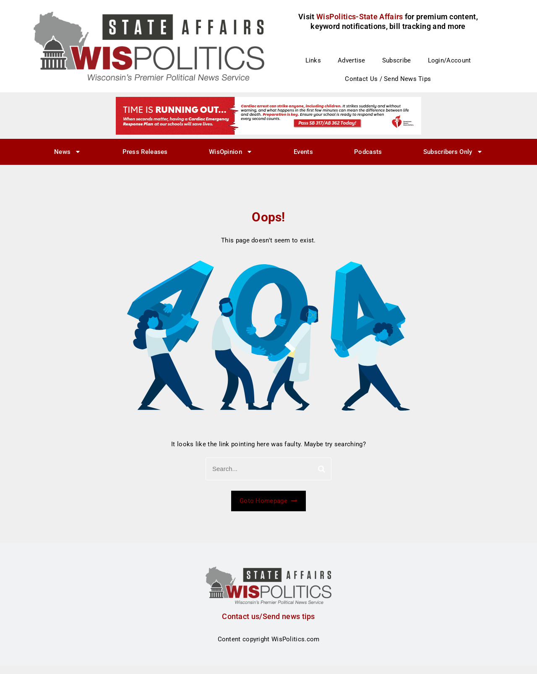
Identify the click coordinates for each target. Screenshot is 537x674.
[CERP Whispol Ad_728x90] (268, 115)
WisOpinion (231, 151)
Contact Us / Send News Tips (388, 79)
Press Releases (145, 152)
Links (313, 60)
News (67, 151)
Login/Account (449, 60)
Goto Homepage (268, 501)
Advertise (351, 60)
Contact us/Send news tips (268, 616)
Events (303, 152)
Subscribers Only (453, 151)
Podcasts (368, 152)
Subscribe (396, 60)
